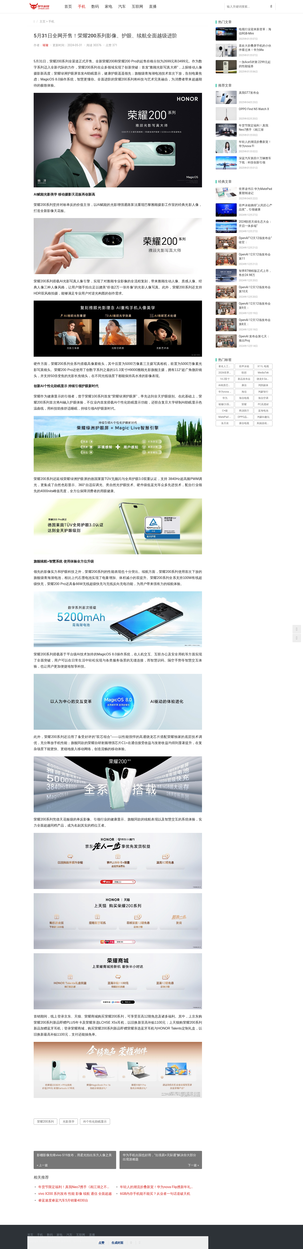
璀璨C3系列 (225, 404)
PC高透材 (263, 404)
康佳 (244, 385)
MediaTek (263, 372)
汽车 (122, 6)
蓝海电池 (263, 410)
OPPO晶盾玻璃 (245, 416)
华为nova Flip (226, 391)
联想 (244, 372)
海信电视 (244, 398)
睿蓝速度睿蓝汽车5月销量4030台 (63, 1200)
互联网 (137, 6)
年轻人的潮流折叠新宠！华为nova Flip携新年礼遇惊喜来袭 (156, 1187)
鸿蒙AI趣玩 (263, 416)
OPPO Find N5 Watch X (254, 109)
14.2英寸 (225, 378)
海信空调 (263, 398)
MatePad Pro (225, 416)
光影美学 (68, 1121)
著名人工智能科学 (226, 366)
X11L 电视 (263, 366)
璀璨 (45, 45)
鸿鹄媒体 (263, 385)
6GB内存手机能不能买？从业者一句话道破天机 (155, 1194)
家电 (108, 6)
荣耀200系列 (45, 1121)
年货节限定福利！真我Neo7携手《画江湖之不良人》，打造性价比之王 (75, 1187)
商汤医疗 (244, 410)
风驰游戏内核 (264, 423)
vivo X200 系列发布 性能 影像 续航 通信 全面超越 (75, 1194)
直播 (153, 6)
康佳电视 (244, 423)
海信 (244, 391)
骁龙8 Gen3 (263, 378)
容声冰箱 (244, 366)
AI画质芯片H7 (226, 385)
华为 (224, 398)
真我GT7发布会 (249, 92)
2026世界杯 (225, 372)
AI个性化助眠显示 (95, 1121)
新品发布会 (244, 378)
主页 (42, 21)
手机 (81, 6)
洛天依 (225, 423)
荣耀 (244, 404)
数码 (95, 6)
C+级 (225, 410)
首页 (68, 6)
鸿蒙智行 (263, 391)
